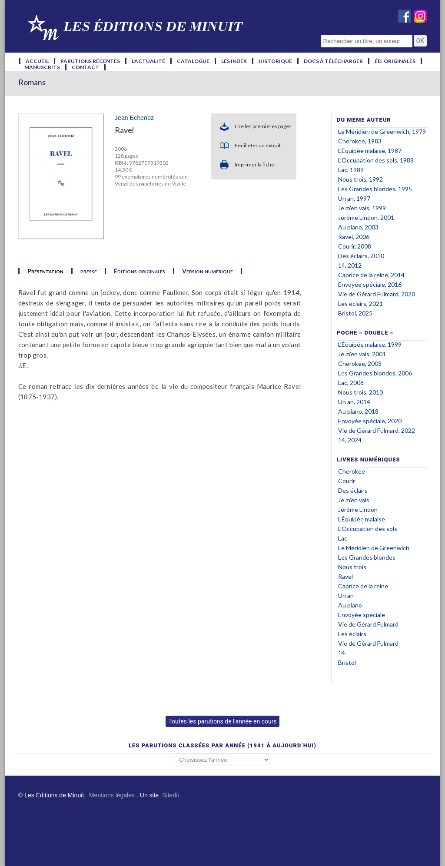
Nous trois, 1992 (360, 179)
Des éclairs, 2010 (361, 255)
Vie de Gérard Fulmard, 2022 (376, 430)
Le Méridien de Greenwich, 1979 (382, 131)
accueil (37, 61)
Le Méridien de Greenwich (373, 547)
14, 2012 (350, 265)
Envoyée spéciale (361, 614)
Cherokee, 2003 (360, 363)
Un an (346, 595)
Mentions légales (112, 795)
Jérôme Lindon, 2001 (366, 217)
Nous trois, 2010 (360, 392)
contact (85, 67)
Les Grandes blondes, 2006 (375, 373)
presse (88, 271)
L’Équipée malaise (361, 519)
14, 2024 (350, 440)
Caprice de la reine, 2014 (371, 275)
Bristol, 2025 (355, 313)
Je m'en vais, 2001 (362, 354)
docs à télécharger (333, 61)
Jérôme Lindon (358, 509)
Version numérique (207, 271)
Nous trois (352, 567)
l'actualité (148, 61)
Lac (342, 538)
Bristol (347, 662)
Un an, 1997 (354, 198)
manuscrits (42, 67)
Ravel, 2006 (353, 236)
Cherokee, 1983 (360, 141)
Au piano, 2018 (358, 411)
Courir (346, 480)
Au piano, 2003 (358, 227)
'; (222, 759)
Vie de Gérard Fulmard (368, 624)
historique (275, 61)
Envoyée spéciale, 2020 (370, 421)
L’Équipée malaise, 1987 (370, 150)
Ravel (345, 576)
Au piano (350, 605)
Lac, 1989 (351, 169)
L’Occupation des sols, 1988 (376, 160)
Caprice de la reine (363, 586)
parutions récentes (90, 61)
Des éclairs (353, 490)
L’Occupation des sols (367, 528)
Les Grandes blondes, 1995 (375, 188)
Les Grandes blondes (366, 557)
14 (341, 653)
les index (234, 61)
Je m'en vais (353, 500)
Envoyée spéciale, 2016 (370, 284)
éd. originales (395, 61)
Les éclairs (352, 633)
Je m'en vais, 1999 (362, 208)
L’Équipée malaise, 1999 (370, 344)
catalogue (193, 61)
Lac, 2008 (351, 382)
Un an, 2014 (354, 401)
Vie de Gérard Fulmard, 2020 (376, 294)
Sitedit (170, 795)
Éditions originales (139, 271)
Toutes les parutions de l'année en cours (222, 721)
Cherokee (351, 471)
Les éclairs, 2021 (360, 303)
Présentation (45, 271)
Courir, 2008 (354, 246)
